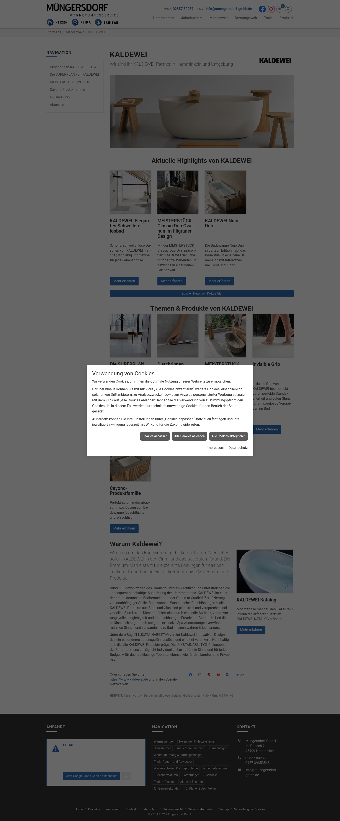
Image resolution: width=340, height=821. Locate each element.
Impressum (215, 448)
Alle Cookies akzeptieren (228, 436)
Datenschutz (238, 448)
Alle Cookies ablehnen (189, 436)
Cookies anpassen (154, 436)
